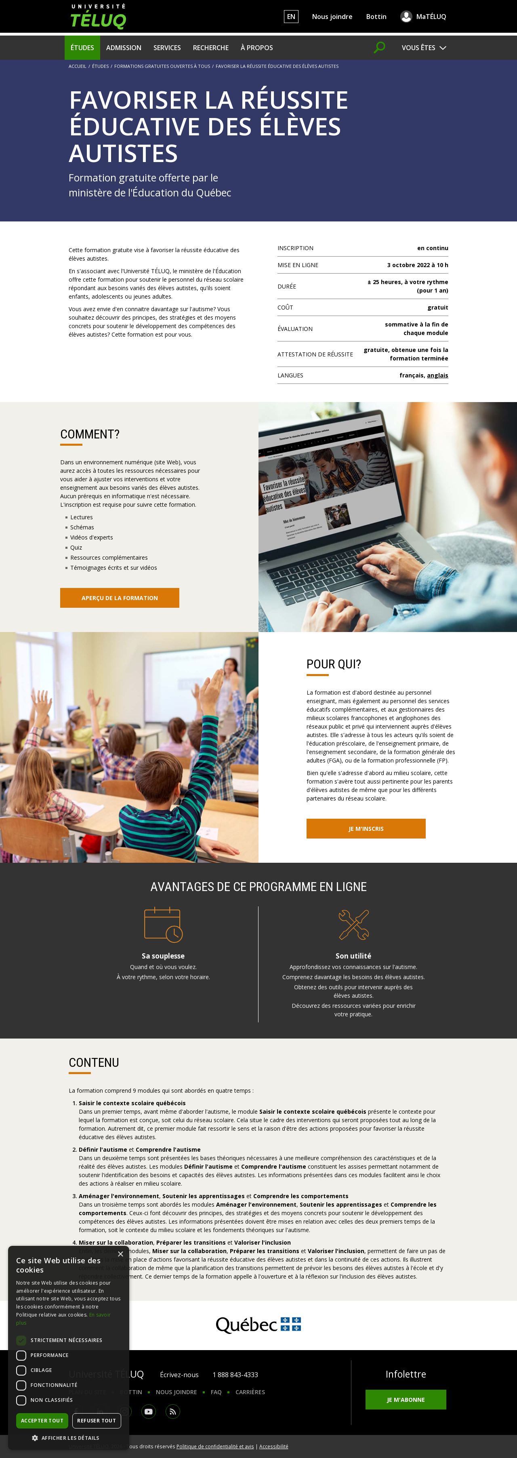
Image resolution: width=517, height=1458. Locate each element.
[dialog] (68, 1348)
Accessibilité (273, 1446)
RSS (173, 1411)
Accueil (77, 66)
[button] (68, 1438)
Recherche (211, 47)
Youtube (148, 1411)
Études (82, 47)
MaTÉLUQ (431, 16)
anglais (437, 375)
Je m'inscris (366, 828)
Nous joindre (332, 16)
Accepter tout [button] (42, 1420)
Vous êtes (418, 47)
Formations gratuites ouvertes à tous (162, 66)
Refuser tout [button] (96, 1420)
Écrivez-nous (179, 1374)
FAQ (216, 1392)
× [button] (120, 1255)
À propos (257, 47)
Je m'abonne (406, 1399)
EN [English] (291, 16)
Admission (123, 47)
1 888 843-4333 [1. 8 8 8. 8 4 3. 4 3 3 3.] (235, 1374)
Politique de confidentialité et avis (215, 1446)
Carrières (250, 1392)
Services (167, 47)
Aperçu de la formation (120, 598)
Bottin (376, 16)
